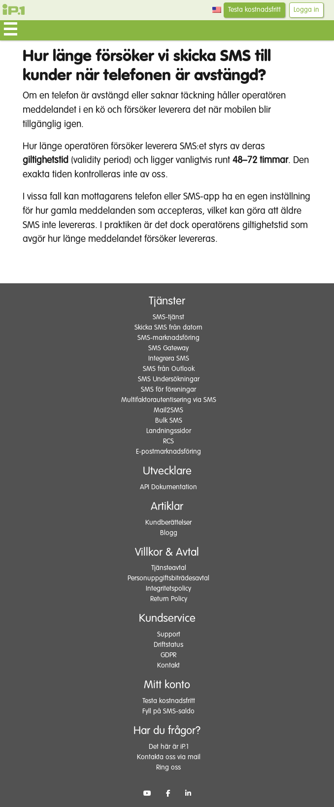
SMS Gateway (168, 348)
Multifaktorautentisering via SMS (168, 400)
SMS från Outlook (169, 369)
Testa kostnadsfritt (254, 9)
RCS (168, 441)
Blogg (168, 533)
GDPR (168, 655)
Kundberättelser (168, 522)
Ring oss (168, 767)
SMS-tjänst (168, 317)
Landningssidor (168, 431)
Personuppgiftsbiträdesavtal (168, 578)
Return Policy (168, 599)
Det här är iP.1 (169, 746)
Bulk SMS (168, 420)
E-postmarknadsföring (168, 451)
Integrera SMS (168, 358)
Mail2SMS (168, 410)
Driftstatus (168, 644)
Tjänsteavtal (168, 568)
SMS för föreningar (168, 389)
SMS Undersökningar (169, 379)
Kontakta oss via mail (168, 757)
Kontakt (168, 665)
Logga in (306, 9)
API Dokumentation (168, 487)
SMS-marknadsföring (168, 338)
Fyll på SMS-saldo (168, 711)
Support (168, 634)
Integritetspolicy (168, 588)
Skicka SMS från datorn (168, 327)
